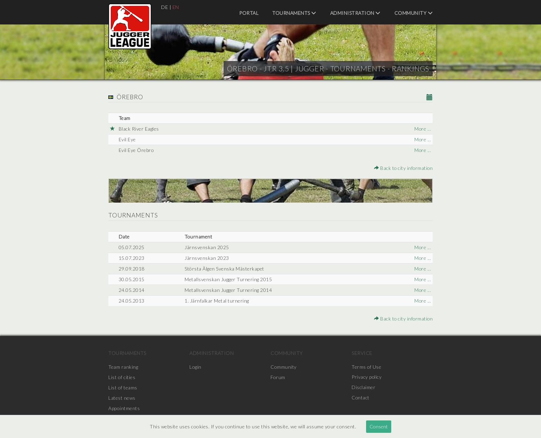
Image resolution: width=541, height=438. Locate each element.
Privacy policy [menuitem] (367, 377)
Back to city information (403, 168)
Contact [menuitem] (361, 398)
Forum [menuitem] (277, 377)
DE (164, 7)
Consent (379, 426)
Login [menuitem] (195, 367)
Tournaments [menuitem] (294, 13)
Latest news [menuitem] (122, 398)
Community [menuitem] (413, 13)
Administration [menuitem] (355, 13)
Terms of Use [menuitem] (366, 367)
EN (176, 7)
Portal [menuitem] (248, 13)
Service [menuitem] (362, 353)
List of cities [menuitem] (121, 377)
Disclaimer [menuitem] (363, 387)
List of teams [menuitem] (122, 387)
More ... (422, 129)
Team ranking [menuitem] (123, 367)
